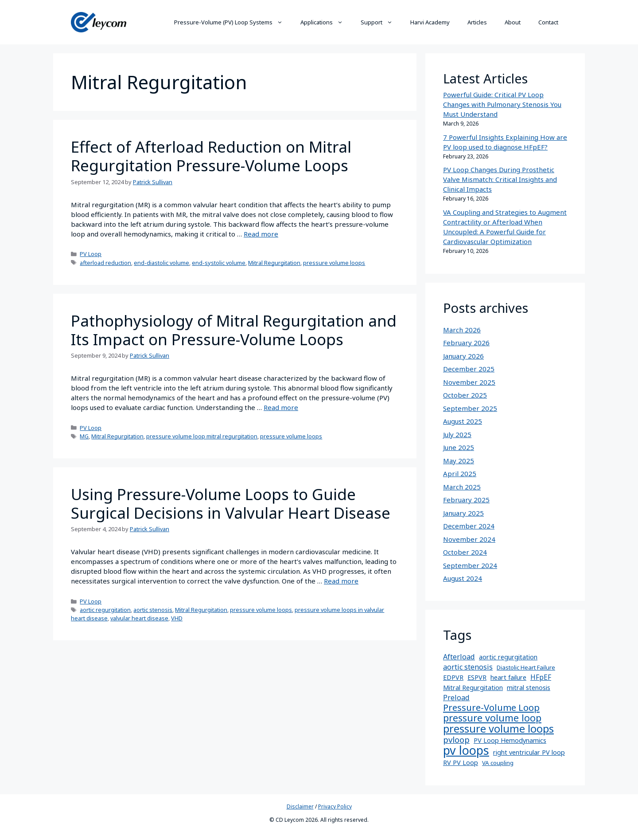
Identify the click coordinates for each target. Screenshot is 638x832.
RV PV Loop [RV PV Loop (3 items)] (460, 762)
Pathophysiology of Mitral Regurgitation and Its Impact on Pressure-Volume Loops (234, 330)
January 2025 (463, 513)
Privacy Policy (335, 806)
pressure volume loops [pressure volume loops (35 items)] (498, 728)
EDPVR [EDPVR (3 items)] (453, 677)
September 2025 (470, 408)
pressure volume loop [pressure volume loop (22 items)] (492, 718)
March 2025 (462, 486)
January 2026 (463, 355)
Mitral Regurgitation (274, 263)
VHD (177, 618)
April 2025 (459, 473)
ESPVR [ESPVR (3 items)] (476, 677)
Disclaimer (300, 806)
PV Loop (90, 254)
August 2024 (462, 578)
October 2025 (465, 394)
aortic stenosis (152, 610)
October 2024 (465, 552)
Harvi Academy (430, 22)
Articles (477, 22)
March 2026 (462, 329)
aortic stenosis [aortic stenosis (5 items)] (468, 667)
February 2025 (466, 499)
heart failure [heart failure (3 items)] (508, 677)
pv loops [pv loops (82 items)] (466, 750)
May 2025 (458, 460)
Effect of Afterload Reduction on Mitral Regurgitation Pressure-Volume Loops (211, 156)
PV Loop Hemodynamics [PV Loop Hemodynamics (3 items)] (510, 740)
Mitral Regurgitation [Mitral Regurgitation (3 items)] (473, 687)
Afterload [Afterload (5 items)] (459, 657)
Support (381, 22)
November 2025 (469, 382)
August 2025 (462, 421)
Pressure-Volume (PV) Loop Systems (233, 22)
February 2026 (466, 342)
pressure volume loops (334, 263)
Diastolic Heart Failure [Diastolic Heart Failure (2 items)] (526, 667)
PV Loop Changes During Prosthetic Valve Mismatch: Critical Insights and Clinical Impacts (500, 179)
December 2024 (468, 525)
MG (84, 436)
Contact (548, 22)
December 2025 (468, 368)
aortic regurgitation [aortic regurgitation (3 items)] (508, 657)
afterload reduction (105, 263)
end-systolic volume (218, 263)
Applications (326, 22)
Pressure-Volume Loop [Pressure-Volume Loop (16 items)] (491, 707)
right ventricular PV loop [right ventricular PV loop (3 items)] (529, 752)
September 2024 (470, 565)
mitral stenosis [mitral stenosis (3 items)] (528, 687)
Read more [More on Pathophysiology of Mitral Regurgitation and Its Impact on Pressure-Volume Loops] (281, 407)
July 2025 (457, 434)
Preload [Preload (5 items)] (456, 697)
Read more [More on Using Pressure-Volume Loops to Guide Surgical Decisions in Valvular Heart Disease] (341, 580)
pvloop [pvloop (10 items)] (456, 740)
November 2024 (469, 539)
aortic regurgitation (105, 610)
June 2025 (458, 447)
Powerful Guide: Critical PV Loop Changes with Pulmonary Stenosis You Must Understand (502, 104)
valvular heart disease (139, 618)
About (513, 22)
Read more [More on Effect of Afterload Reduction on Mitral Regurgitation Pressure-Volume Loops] (261, 233)
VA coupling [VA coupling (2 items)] (498, 763)
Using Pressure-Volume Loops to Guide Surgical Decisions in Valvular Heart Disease (230, 503)
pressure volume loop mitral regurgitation (201, 436)
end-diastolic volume (161, 263)
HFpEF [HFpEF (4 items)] (540, 677)
